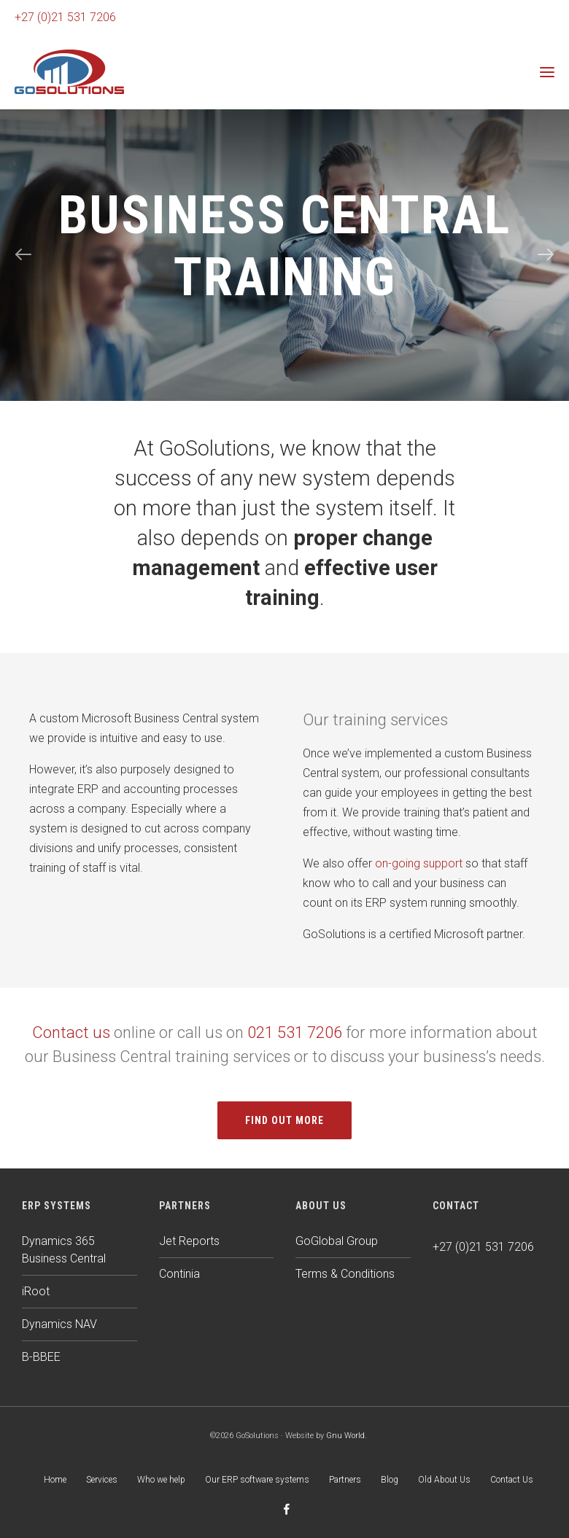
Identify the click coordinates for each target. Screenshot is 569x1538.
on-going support (418, 863)
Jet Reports (189, 1241)
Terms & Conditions (345, 1274)
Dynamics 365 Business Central (64, 1249)
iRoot (36, 1291)
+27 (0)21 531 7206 (65, 17)
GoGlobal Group (336, 1241)
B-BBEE (41, 1357)
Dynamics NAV (59, 1324)
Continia (179, 1274)
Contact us (71, 1032)
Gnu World (345, 1435)
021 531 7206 (294, 1032)
